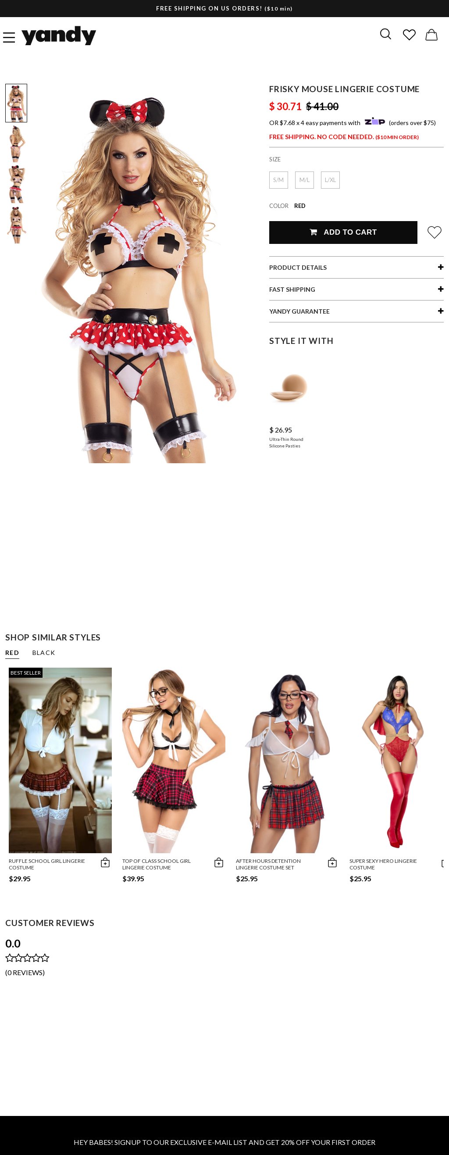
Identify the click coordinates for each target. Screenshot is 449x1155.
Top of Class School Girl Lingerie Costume (156, 864)
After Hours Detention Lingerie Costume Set (268, 864)
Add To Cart (343, 232)
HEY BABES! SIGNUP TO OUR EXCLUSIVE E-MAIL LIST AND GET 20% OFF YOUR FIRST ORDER (224, 1142)
